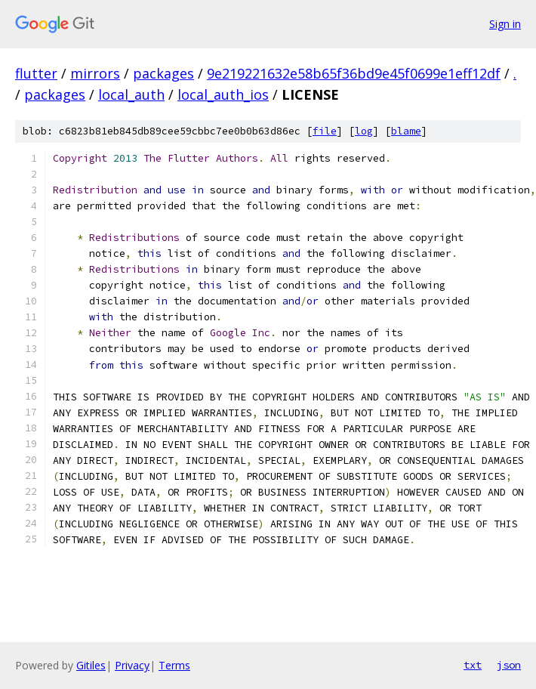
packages (163, 73)
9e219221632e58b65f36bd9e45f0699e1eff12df (354, 73)
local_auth (131, 94)
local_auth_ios (223, 94)
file (325, 131)
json (509, 665)
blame (406, 131)
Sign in (505, 24)
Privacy (132, 665)
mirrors (95, 73)
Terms (174, 665)
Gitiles (91, 665)
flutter (36, 73)
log (364, 131)
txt (473, 665)
